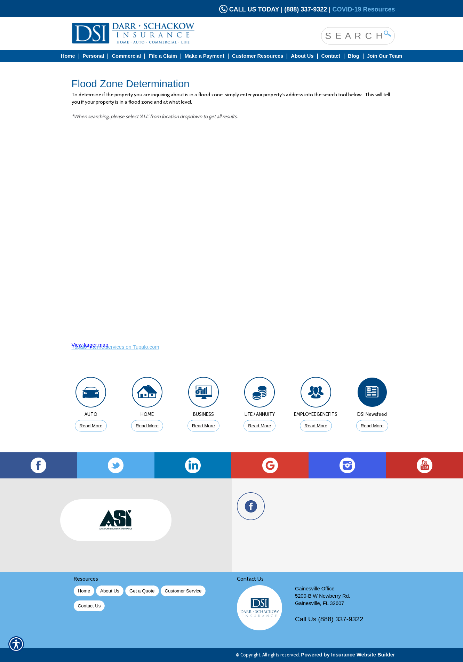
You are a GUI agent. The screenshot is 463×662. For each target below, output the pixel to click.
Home (84, 591)
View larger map (90, 345)
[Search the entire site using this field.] (352, 35)
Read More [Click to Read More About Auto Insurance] (90, 425)
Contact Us (89, 605)
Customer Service (183, 591)
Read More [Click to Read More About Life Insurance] (259, 425)
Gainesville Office (315, 588)
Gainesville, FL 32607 (319, 603)
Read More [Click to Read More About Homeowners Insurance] (147, 425)
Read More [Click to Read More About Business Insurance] (203, 425)
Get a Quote (142, 591)
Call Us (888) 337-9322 (329, 619)
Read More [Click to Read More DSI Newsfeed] (372, 425)
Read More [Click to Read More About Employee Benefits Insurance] (315, 425)
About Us (109, 591)
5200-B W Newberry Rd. (322, 596)
